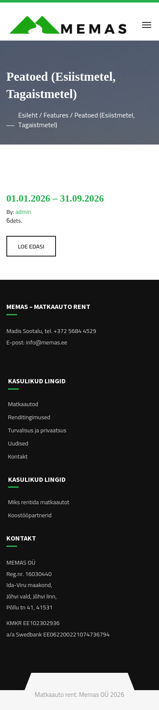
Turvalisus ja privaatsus (37, 430)
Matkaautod (23, 404)
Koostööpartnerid (30, 515)
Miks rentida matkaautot (39, 502)
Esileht (28, 115)
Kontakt (18, 456)
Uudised (18, 443)
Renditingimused (29, 417)
